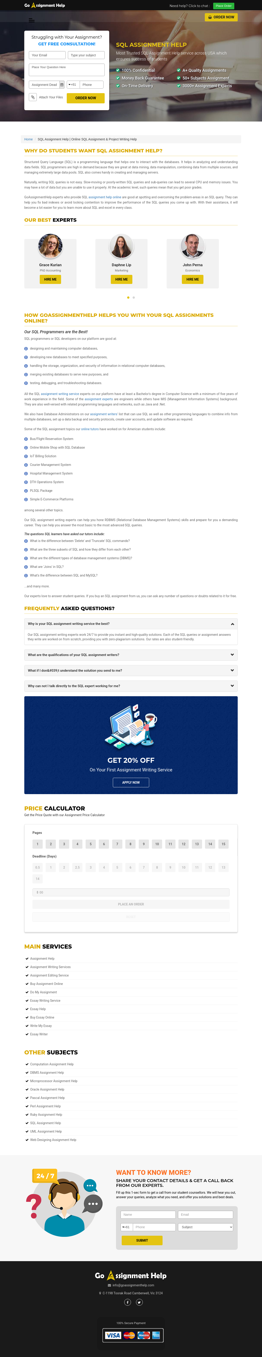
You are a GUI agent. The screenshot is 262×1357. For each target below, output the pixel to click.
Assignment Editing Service (49, 975)
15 (223, 844)
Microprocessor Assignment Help (53, 1081)
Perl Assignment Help (45, 1106)
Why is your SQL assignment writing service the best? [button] (68, 624)
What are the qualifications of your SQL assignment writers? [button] (73, 655)
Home (28, 139)
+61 (73, 84)
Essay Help (38, 1009)
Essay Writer (39, 1034)
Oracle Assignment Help (47, 1089)
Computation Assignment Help (52, 1064)
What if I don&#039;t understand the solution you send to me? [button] (75, 671)
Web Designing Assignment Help (53, 1140)
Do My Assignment (43, 992)
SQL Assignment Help (45, 1123)
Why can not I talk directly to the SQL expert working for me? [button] (74, 686)
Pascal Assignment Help (47, 1098)
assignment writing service (60, 394)
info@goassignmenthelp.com (133, 1285)
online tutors (90, 429)
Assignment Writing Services (50, 967)
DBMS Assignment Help (47, 1072)
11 (170, 844)
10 (157, 844)
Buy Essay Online (42, 1017)
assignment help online (105, 197)
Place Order (224, 5)
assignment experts (99, 399)
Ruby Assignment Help (46, 1114)
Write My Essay (41, 1026)
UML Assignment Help (46, 1131)
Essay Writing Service (45, 1000)
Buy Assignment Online (46, 984)
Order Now (221, 17)
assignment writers (103, 414)
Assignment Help (42, 958)
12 (183, 844)
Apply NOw (131, 782)
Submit (142, 1240)
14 (210, 844)
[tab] (131, 624)
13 (197, 844)
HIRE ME (50, 279)
